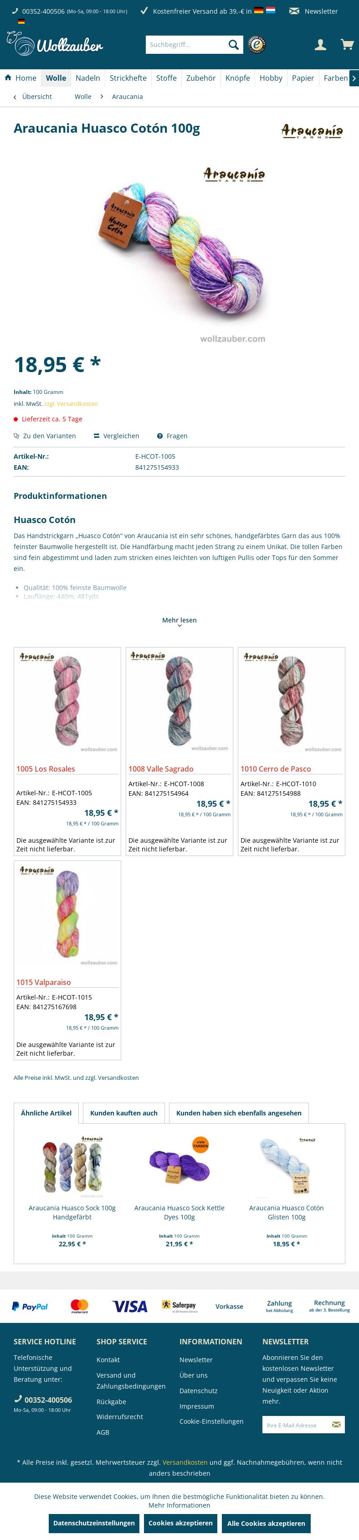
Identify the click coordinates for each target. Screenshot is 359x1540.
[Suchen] (233, 45)
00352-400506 (43, 11)
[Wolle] (56, 78)
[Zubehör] (201, 78)
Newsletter (313, 11)
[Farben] (336, 78)
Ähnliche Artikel (46, 1113)
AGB (103, 1432)
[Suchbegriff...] (194, 45)
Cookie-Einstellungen (212, 1421)
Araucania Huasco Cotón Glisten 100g (286, 1212)
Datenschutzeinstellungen (94, 1523)
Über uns (194, 1375)
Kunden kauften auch (124, 1113)
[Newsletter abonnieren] (336, 1424)
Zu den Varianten (45, 435)
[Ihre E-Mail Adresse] (295, 1424)
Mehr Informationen (179, 1505)
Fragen (172, 435)
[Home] (20, 78)
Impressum (197, 1406)
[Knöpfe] (238, 78)
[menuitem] (208, 45)
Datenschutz (199, 1390)
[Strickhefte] (128, 78)
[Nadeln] (88, 78)
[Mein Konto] (320, 44)
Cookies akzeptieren (181, 1523)
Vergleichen (116, 435)
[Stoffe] (166, 78)
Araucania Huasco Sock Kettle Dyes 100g (179, 1212)
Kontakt (108, 1359)
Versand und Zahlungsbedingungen (131, 1380)
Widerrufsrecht (120, 1416)
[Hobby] (271, 78)
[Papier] (303, 78)
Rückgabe (111, 1401)
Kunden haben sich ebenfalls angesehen (239, 1113)
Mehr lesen (179, 621)
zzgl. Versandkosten (71, 403)
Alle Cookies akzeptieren (266, 1523)
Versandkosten (118, 1077)
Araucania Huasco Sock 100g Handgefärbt (72, 1212)
